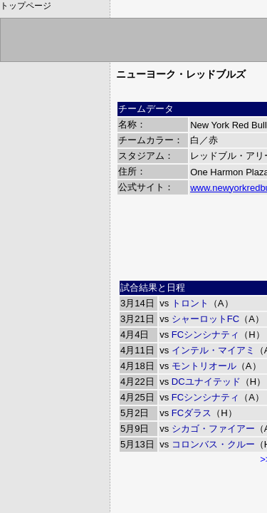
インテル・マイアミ (213, 350)
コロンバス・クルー (213, 444)
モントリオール (204, 366)
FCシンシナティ (205, 334)
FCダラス (191, 413)
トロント (190, 303)
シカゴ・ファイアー (213, 428)
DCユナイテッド (206, 381)
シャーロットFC (205, 319)
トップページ (25, 6)
